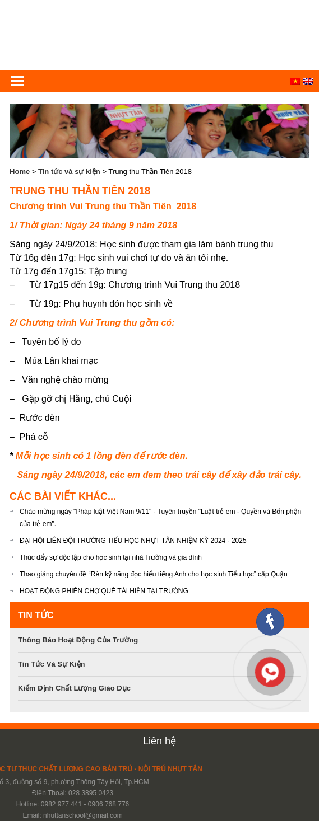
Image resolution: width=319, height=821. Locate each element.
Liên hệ (159, 741)
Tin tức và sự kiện (69, 171)
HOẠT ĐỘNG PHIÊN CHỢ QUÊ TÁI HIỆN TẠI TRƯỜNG (104, 591)
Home (20, 171)
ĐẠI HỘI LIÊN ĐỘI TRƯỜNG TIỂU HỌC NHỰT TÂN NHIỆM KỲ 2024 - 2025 (133, 541)
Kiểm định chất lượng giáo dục (74, 688)
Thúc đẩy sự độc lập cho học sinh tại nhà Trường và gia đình (111, 557)
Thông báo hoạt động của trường (78, 640)
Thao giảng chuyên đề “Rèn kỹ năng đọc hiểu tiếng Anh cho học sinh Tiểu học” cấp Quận (154, 574)
